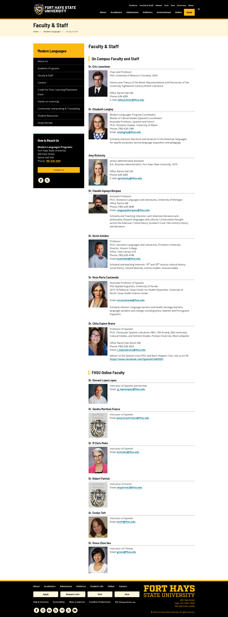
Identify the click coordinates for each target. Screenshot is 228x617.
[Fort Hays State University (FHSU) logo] (54, 9)
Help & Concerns (41, 602)
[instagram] (43, 610)
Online (178, 12)
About (103, 12)
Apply (189, 12)
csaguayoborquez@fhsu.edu (133, 210)
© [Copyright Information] (152, 612)
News (191, 5)
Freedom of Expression (100, 602)
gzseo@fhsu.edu (126, 552)
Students (133, 5)
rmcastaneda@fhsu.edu (131, 300)
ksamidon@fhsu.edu (128, 258)
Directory (181, 5)
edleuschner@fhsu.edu (130, 99)
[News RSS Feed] (55, 610)
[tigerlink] (62, 610)
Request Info (73, 594)
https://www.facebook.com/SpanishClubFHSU (136, 359)
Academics (116, 12)
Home (36, 31)
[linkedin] (49, 610)
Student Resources (48, 115)
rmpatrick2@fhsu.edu (129, 487)
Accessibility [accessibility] (59, 602)
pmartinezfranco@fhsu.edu (133, 418)
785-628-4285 (53, 161)
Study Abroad (45, 122)
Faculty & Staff (146, 5)
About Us (43, 61)
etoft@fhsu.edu (126, 521)
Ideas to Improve (77, 602)
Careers (42, 82)
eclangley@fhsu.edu (129, 132)
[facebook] (41, 180)
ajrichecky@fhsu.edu (129, 178)
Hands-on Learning (48, 101)
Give (173, 5)
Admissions (133, 12)
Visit (166, 5)
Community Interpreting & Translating (59, 108)
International (164, 12)
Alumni (159, 5)
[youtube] (75, 610)
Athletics (148, 12)
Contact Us (59, 170)
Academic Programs (48, 68)
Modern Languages (52, 31)
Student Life (96, 586)
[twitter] (47, 180)
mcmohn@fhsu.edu (128, 452)
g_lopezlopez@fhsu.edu (131, 389)
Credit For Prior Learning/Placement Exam (57, 92)
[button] (199, 9)
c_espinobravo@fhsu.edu (131, 349)
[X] (68, 610)
